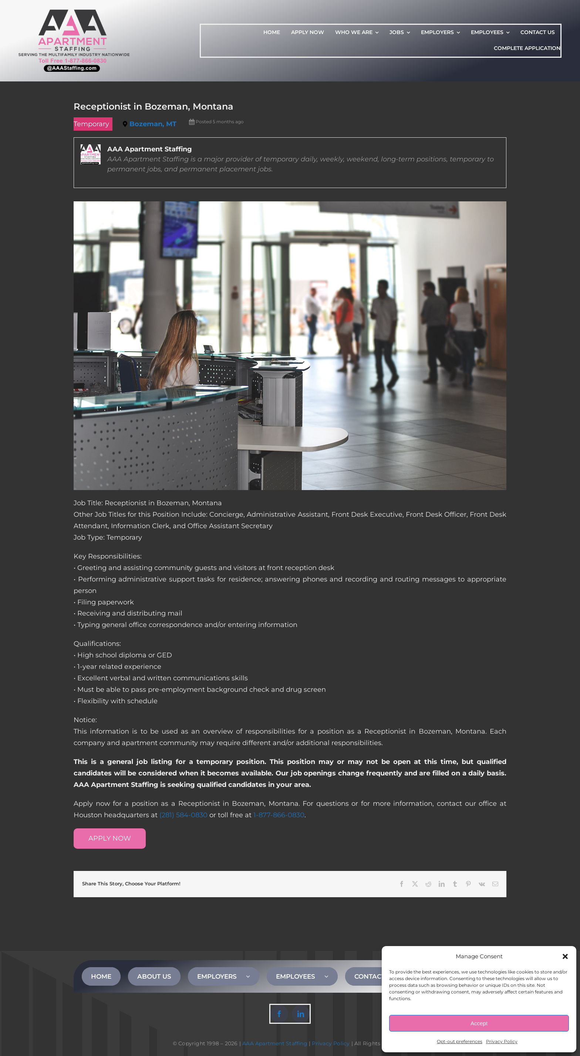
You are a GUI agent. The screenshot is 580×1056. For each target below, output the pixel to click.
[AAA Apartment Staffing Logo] (73, 13)
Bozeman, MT (152, 124)
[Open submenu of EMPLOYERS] (252, 976)
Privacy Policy (501, 1041)
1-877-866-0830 (278, 815)
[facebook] (279, 1014)
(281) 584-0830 (183, 815)
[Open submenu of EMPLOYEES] (331, 976)
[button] (565, 956)
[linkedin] (301, 1014)
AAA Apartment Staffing (274, 1043)
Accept (479, 1023)
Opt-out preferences (459, 1041)
